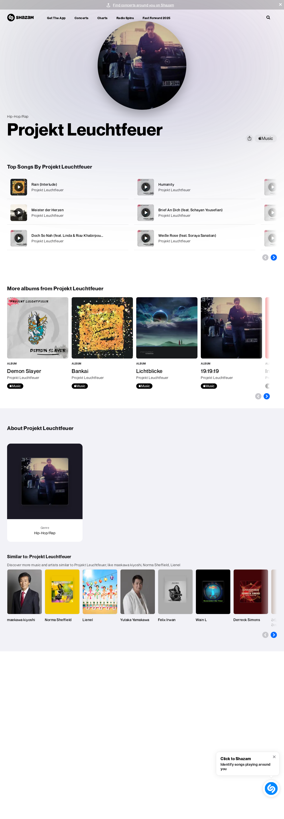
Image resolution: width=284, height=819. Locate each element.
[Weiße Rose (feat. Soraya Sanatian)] (194, 238)
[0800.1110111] (272, 238)
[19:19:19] (231, 343)
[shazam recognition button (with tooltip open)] (271, 788)
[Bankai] (102, 343)
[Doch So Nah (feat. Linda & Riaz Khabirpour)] (67, 238)
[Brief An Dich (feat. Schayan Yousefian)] (194, 212)
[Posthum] (272, 212)
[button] (280, 4)
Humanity (166, 184)
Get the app (56, 18)
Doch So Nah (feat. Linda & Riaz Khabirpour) (68, 235)
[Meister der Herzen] (67, 212)
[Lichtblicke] (166, 343)
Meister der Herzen (48, 210)
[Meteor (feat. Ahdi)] (272, 187)
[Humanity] (194, 187)
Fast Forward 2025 (156, 18)
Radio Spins (125, 18)
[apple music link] (265, 138)
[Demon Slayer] (37, 343)
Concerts (82, 18)
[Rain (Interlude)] (67, 187)
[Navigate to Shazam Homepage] (22, 17)
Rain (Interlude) (44, 184)
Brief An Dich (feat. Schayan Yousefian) (190, 210)
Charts (102, 18)
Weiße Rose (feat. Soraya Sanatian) (187, 235)
